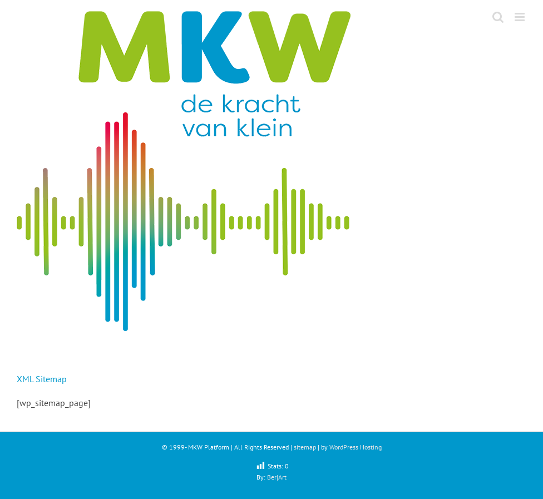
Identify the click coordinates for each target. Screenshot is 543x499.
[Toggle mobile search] (497, 17)
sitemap (305, 447)
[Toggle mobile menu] (520, 17)
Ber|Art (277, 477)
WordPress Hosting (355, 447)
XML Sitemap (42, 378)
